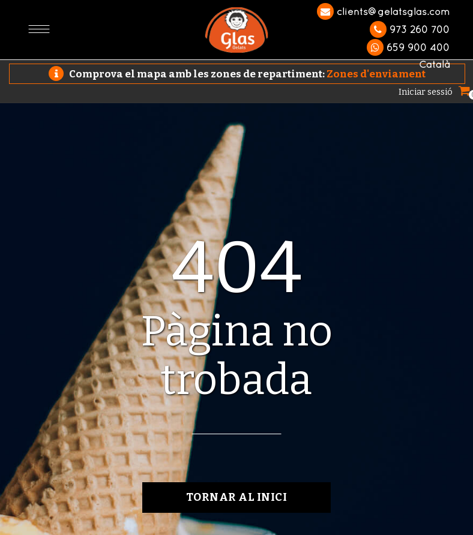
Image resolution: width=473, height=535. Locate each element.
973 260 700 (410, 29)
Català (434, 64)
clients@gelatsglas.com (383, 11)
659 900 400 (408, 47)
